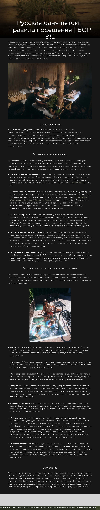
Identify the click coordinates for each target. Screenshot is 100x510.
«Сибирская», (16, 200)
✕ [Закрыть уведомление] (98, 508)
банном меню (78, 183)
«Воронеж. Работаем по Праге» (37, 200)
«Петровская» (82, 197)
